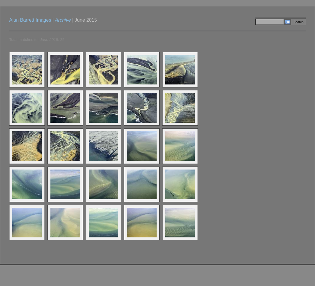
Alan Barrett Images (30, 20)
